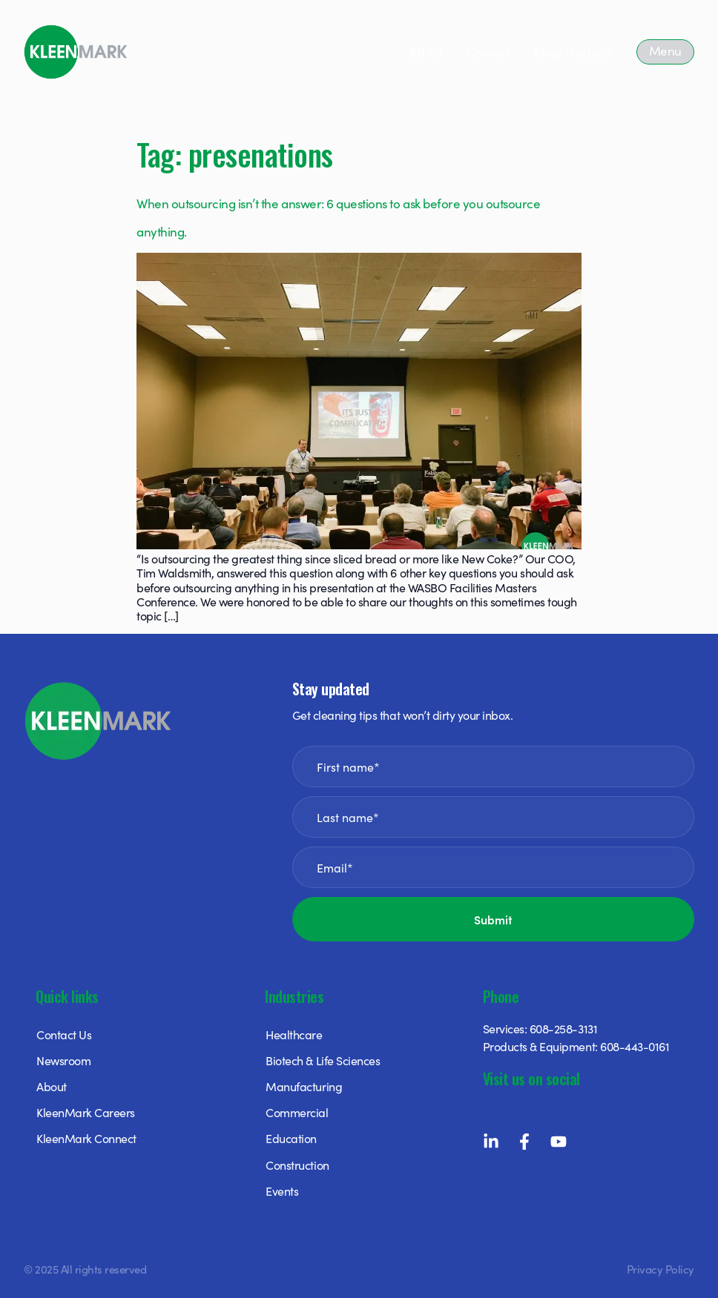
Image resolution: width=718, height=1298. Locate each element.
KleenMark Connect (86, 1138)
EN (418, 52)
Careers (489, 52)
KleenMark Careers (85, 1112)
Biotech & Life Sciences (323, 1060)
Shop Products (573, 52)
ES (435, 52)
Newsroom (63, 1060)
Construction (297, 1164)
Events (282, 1190)
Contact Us (63, 1034)
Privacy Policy (660, 1269)
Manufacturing (304, 1086)
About (51, 1086)
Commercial (297, 1112)
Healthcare (294, 1034)
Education (291, 1138)
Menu (665, 50)
